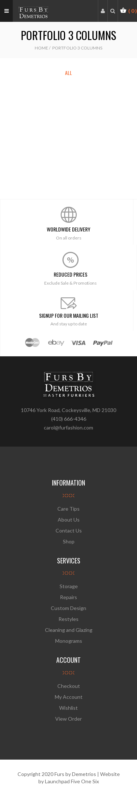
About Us (69, 519)
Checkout (68, 686)
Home (41, 48)
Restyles (68, 619)
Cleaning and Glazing (68, 630)
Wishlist (68, 708)
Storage (69, 586)
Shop (69, 541)
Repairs (68, 597)
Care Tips (68, 509)
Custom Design (68, 608)
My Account (69, 697)
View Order (68, 719)
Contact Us (69, 530)
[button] (128, 10)
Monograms (68, 641)
